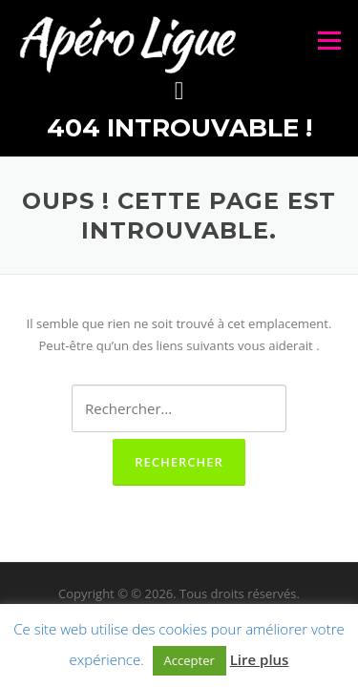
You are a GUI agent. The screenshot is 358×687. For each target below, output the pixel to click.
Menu (329, 40)
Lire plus (259, 659)
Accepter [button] (189, 660)
